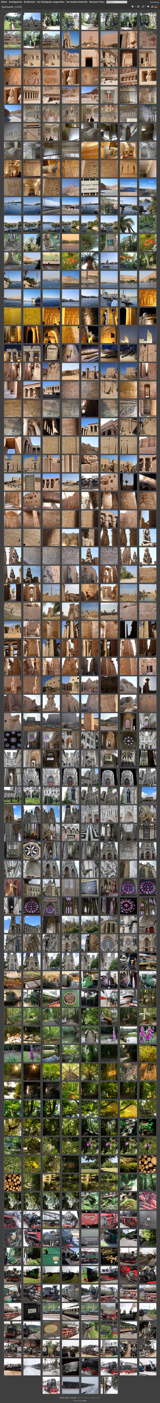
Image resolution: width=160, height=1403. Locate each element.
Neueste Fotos (96, 2)
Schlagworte (15, 2)
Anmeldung (154, 2)
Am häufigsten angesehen (50, 2)
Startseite (7, 7)
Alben (4, 2)
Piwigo (84, 1401)
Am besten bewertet (76, 2)
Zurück (73, 1398)
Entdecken (29, 2)
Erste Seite (64, 1398)
